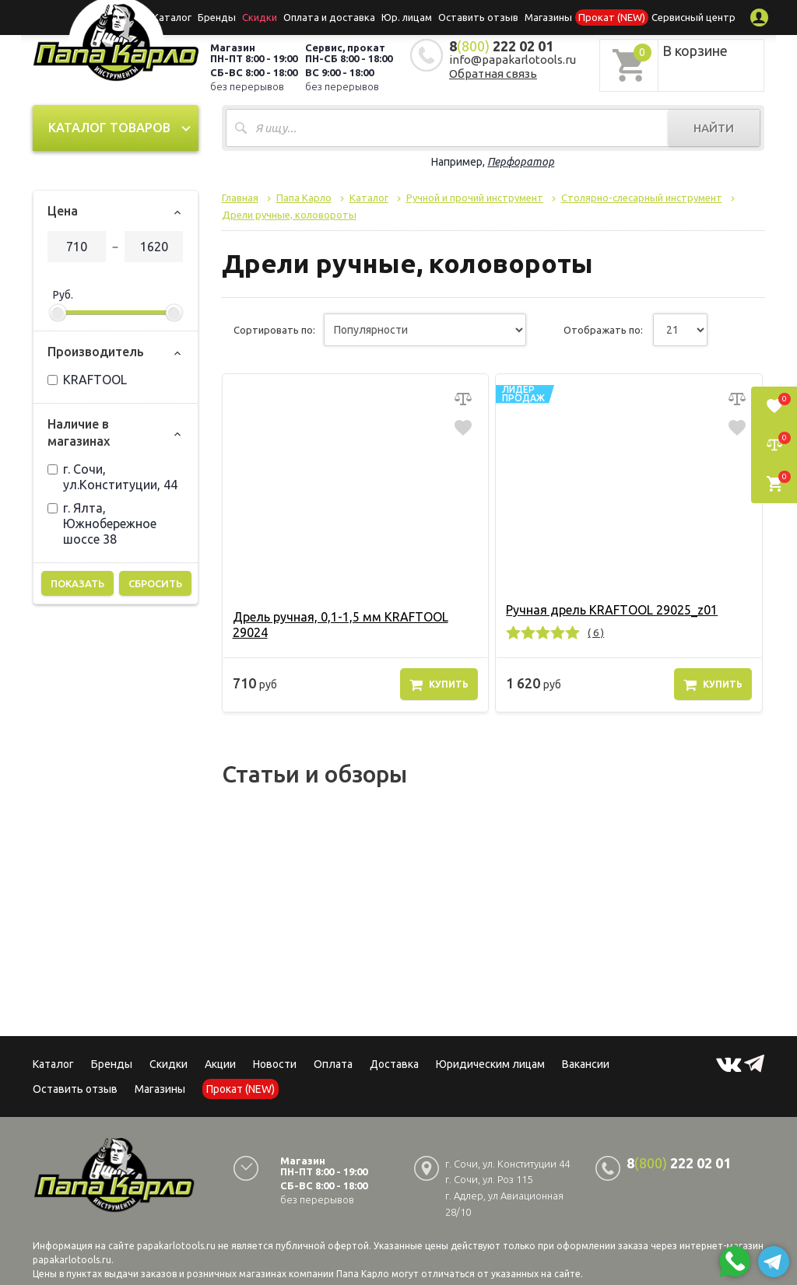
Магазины (160, 1089)
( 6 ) (596, 632)
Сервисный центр (693, 17)
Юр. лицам (406, 17)
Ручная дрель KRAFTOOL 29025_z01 (612, 610)
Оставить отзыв (478, 17)
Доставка (394, 1064)
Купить (439, 685)
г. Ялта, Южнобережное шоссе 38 (101, 523)
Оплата (333, 1064)
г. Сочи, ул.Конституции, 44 (112, 477)
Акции (220, 1064)
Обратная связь (493, 73)
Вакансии (585, 1064)
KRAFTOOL (87, 380)
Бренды (217, 17)
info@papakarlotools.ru (512, 59)
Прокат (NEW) (611, 17)
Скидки (168, 1064)
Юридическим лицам (490, 1064)
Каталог (172, 17)
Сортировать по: (274, 329)
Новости (275, 1064)
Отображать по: (603, 329)
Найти (713, 128)
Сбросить (155, 583)
